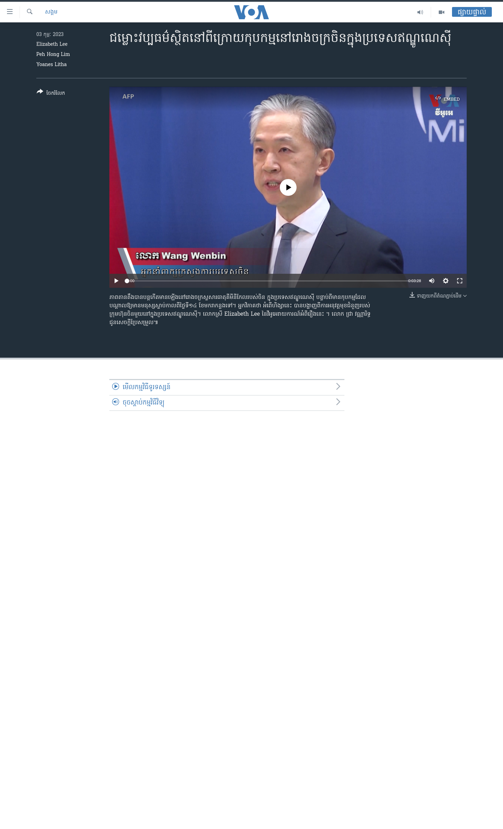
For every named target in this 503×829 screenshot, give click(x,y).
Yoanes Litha (51, 65)
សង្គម (51, 12)
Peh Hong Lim (53, 54)
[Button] (51, 94)
